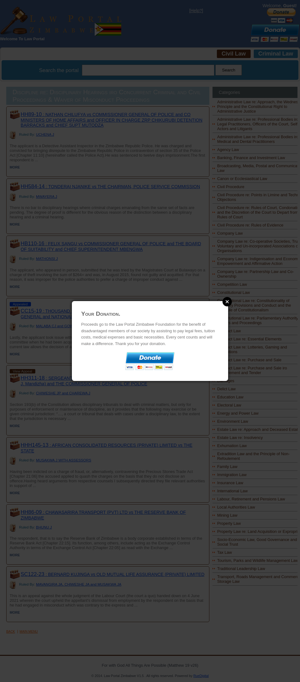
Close (227, 301)
